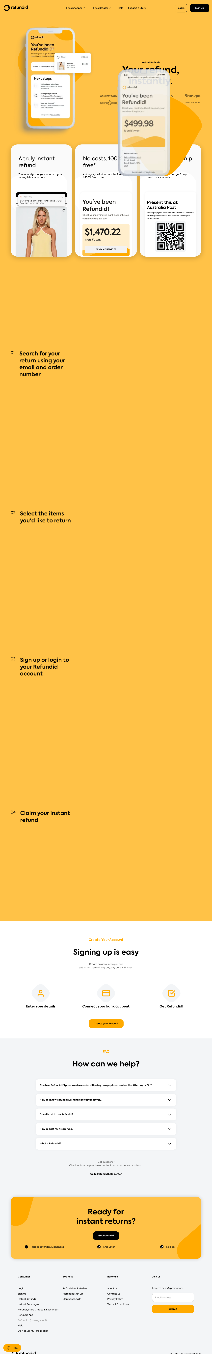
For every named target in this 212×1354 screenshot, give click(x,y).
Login (181, 8)
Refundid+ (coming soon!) (32, 1320)
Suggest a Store (137, 7)
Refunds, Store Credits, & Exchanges (38, 1309)
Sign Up (199, 8)
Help (120, 7)
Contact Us (113, 1293)
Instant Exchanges (28, 1304)
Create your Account (106, 1023)
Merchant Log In (72, 1299)
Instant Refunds (27, 1299)
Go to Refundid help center (106, 1173)
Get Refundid (106, 1235)
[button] (76, 8)
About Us (112, 1288)
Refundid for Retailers (75, 1288)
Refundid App (25, 1314)
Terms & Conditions (118, 1304)
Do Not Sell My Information (33, 1330)
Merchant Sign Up (73, 1293)
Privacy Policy (115, 1299)
